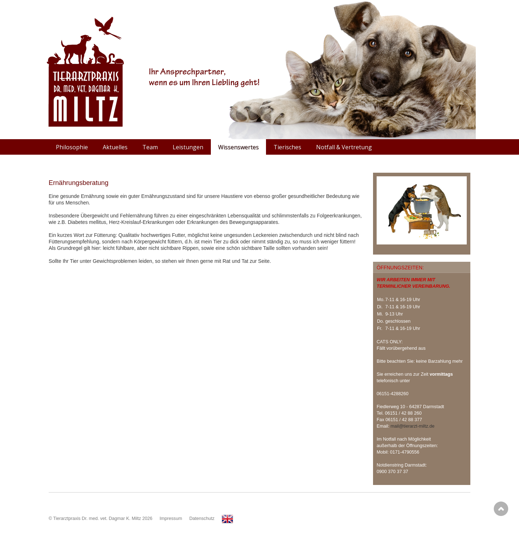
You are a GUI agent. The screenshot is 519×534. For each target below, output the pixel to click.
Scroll (501, 509)
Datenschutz (201, 518)
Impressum (171, 518)
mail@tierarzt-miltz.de (413, 426)
